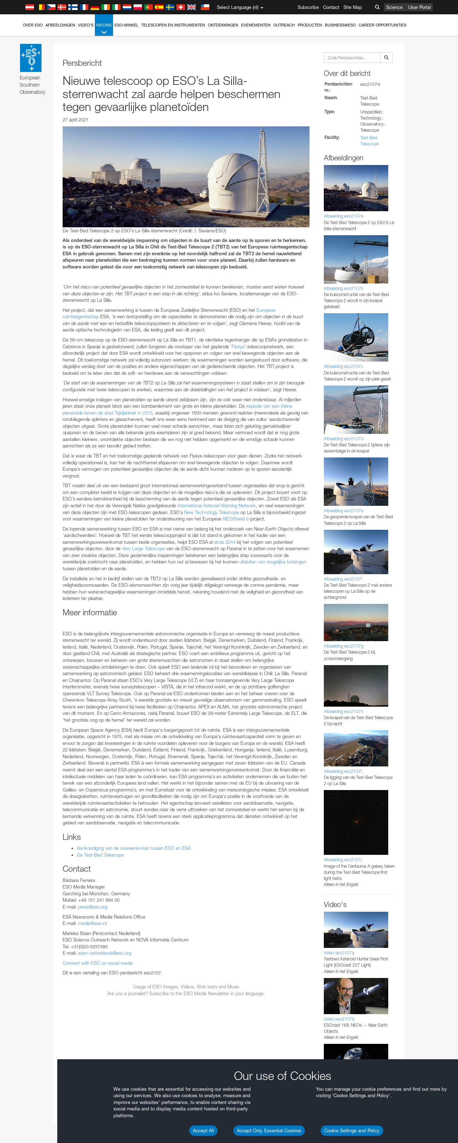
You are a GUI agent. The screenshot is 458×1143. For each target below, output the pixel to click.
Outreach (284, 25)
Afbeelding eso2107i (343, 771)
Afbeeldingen (60, 25)
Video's (85, 25)
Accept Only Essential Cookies (269, 1130)
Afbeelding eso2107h (343, 711)
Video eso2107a (339, 952)
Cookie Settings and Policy (352, 1130)
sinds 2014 (224, 542)
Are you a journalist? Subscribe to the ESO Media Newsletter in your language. (186, 993)
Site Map (353, 7)
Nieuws (104, 29)
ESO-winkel (126, 25)
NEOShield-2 (235, 519)
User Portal (419, 7)
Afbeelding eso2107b (344, 288)
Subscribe (308, 7)
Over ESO (33, 25)
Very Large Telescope (143, 548)
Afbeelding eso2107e (343, 510)
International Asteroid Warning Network (216, 505)
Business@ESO (340, 25)
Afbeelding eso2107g (344, 646)
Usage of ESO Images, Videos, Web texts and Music (186, 986)
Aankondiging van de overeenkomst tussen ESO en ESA (134, 848)
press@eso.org (92, 907)
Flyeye (238, 346)
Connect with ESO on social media (98, 963)
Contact (331, 7)
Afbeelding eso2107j (343, 859)
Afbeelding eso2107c (343, 366)
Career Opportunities (382, 25)
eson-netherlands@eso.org (104, 953)
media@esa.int (92, 923)
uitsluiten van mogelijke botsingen (272, 562)
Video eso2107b (339, 1019)
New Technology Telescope (211, 512)
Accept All (203, 1130)
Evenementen (256, 25)
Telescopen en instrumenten (173, 25)
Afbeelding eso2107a (343, 216)
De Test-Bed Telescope (100, 855)
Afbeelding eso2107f (343, 579)
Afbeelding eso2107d (344, 438)
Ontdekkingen (223, 25)
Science (394, 7)
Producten (310, 25)
